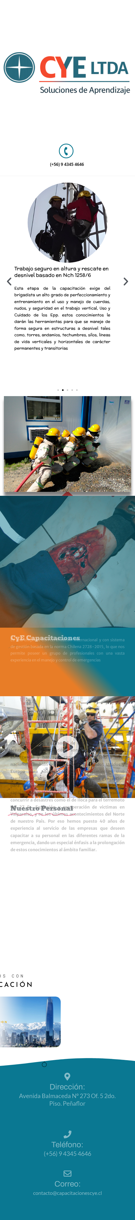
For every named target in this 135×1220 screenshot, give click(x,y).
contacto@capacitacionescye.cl (67, 1193)
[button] (9, 281)
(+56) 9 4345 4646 (67, 164)
